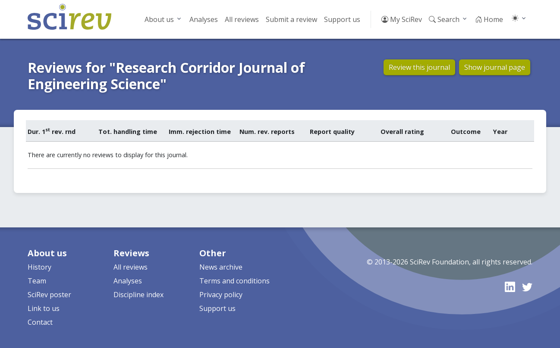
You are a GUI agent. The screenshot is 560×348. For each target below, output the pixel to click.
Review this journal (419, 67)
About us (159, 19)
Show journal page (494, 67)
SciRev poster (49, 294)
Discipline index (138, 294)
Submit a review (291, 19)
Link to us (44, 308)
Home (489, 19)
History (39, 267)
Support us (342, 19)
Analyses (203, 19)
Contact (40, 322)
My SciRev (401, 19)
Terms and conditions (234, 281)
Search (444, 19)
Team (37, 281)
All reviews (242, 19)
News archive (220, 267)
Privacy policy (220, 294)
